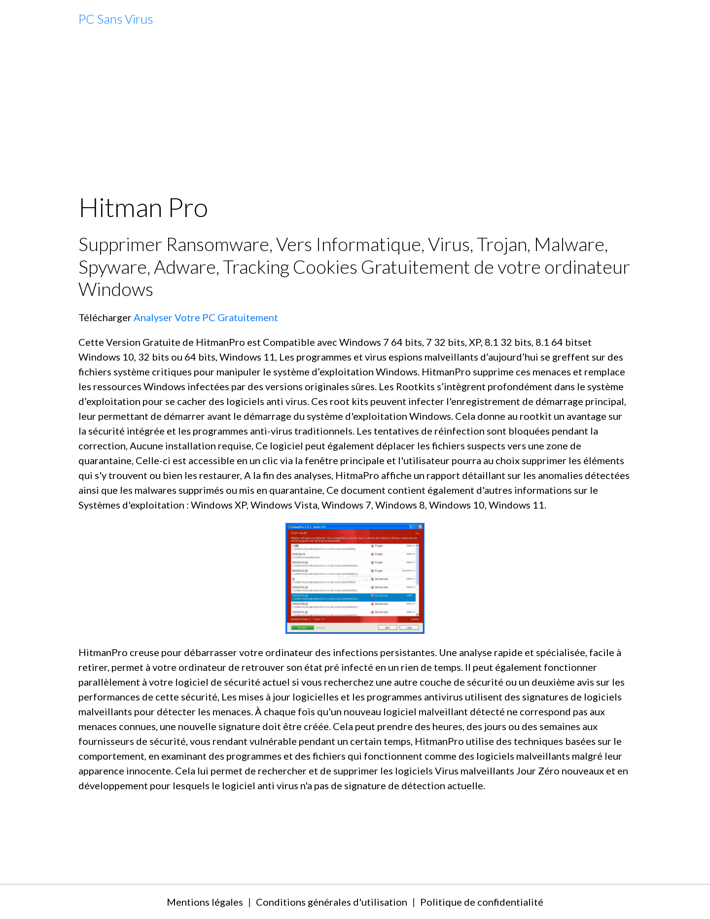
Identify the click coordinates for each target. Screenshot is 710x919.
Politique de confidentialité (481, 902)
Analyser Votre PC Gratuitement (206, 317)
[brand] (115, 19)
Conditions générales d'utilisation (331, 902)
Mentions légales (205, 902)
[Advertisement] (355, 115)
